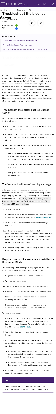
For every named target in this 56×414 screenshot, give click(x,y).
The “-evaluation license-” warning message (20, 45)
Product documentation (23, 4)
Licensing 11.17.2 (24, 10)
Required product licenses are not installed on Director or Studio (26, 49)
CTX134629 (25, 327)
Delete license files (44, 217)
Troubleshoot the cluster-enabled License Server (21, 40)
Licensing (10, 10)
